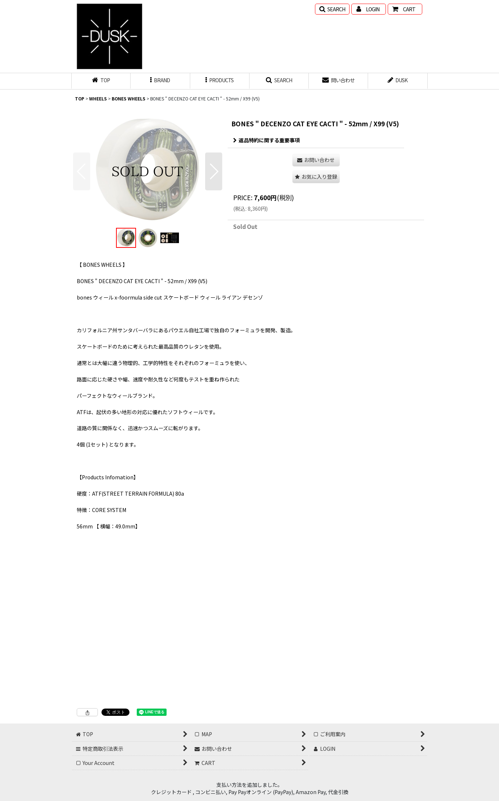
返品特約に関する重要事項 (266, 140)
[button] (332, 9)
